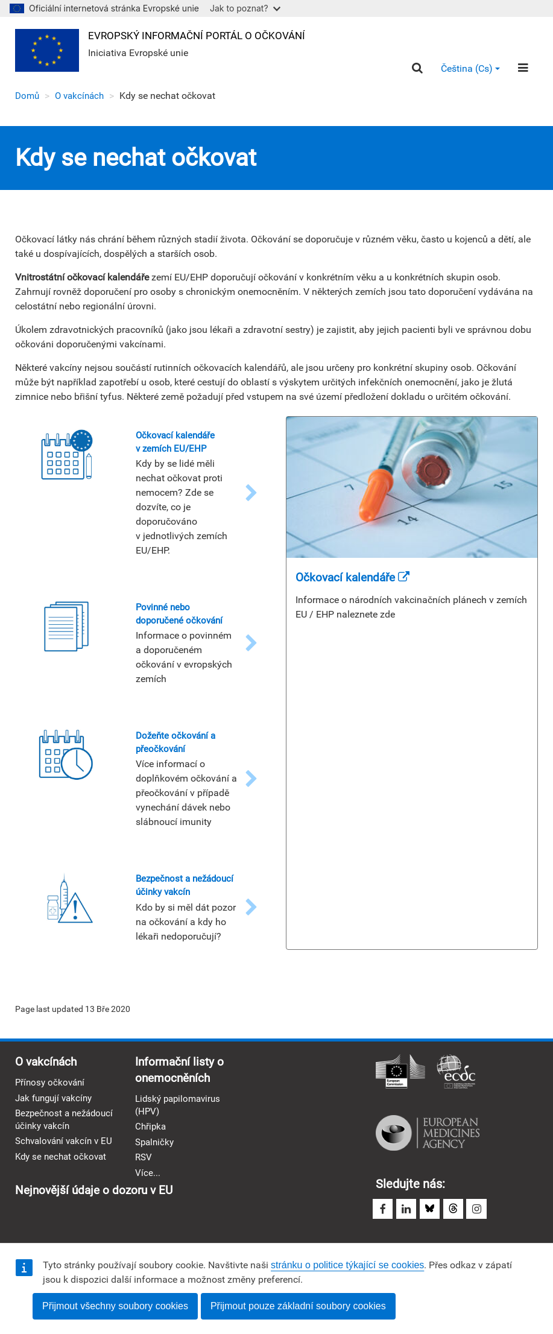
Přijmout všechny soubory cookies (115, 1306)
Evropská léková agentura (427, 1151)
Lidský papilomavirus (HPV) (180, 1125)
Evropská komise (400, 1090)
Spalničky (156, 1163)
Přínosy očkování (51, 1102)
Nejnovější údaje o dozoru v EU (217, 1213)
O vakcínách (83, 97)
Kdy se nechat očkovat (63, 1204)
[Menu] (522, 68)
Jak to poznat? (245, 8)
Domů (28, 97)
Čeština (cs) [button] (469, 69)
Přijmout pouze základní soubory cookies (298, 1306)
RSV (144, 1179)
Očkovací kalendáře (355, 578)
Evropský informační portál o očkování (204, 35)
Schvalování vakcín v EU (60, 1182)
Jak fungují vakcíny (56, 1118)
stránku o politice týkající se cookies (347, 1265)
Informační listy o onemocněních (181, 1089)
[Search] (416, 69)
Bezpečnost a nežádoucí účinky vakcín (52, 1147)
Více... (147, 1195)
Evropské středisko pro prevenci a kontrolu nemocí (456, 1090)
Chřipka (151, 1148)
